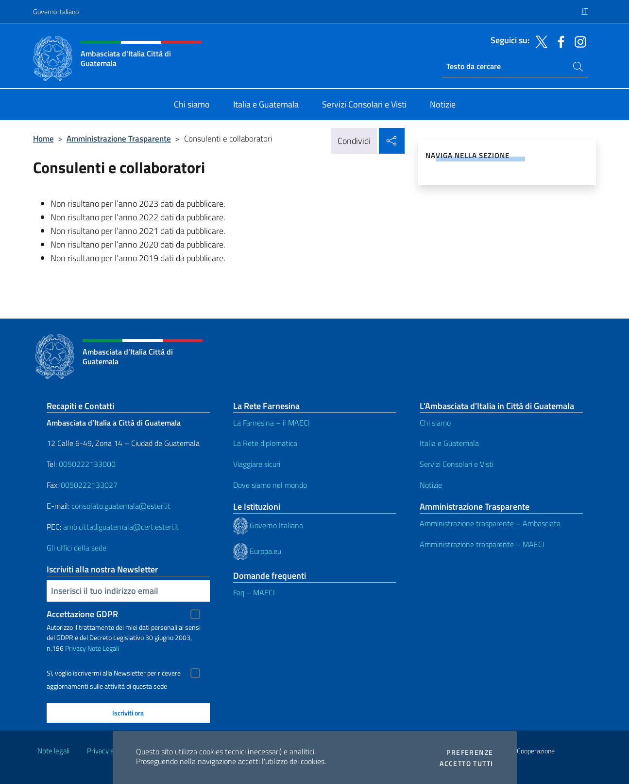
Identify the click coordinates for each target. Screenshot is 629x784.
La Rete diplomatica (265, 443)
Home (43, 138)
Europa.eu (265, 551)
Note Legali (103, 648)
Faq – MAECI (254, 592)
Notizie (431, 485)
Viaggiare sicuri (256, 464)
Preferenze (469, 752)
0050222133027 (89, 485)
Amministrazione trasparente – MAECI (482, 544)
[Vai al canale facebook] (558, 41)
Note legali (53, 750)
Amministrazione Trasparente (119, 138)
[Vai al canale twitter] (539, 41)
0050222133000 (87, 464)
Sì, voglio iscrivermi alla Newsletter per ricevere (114, 673)
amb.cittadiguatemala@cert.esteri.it (121, 527)
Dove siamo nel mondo (270, 485)
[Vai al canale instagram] (578, 41)
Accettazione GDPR (82, 614)
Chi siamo (435, 422)
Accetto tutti (466, 763)
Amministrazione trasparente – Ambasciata (490, 523)
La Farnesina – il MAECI (271, 422)
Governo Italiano (56, 11)
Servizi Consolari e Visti (456, 464)
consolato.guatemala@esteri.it (120, 506)
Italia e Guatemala (449, 443)
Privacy (75, 648)
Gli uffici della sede (76, 547)
